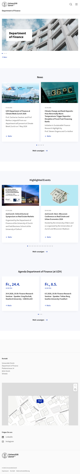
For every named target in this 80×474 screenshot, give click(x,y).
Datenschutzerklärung (23, 471)
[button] (75, 385)
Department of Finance (11, 10)
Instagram (8, 441)
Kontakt (12, 471)
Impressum (5, 471)
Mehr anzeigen (40, 150)
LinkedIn (7, 437)
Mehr (5, 57)
